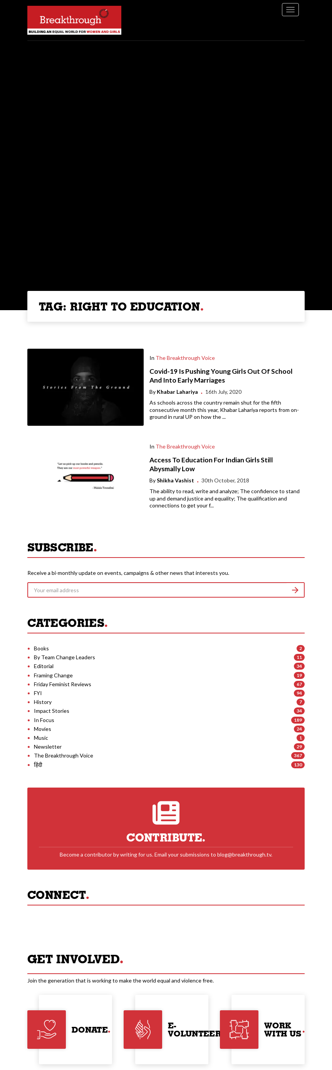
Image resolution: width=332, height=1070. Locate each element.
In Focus (44, 720)
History (43, 702)
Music (41, 737)
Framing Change (53, 675)
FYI (38, 693)
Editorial (44, 666)
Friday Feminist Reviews (62, 684)
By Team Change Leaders (64, 657)
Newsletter (48, 746)
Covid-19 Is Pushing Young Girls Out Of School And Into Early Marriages (221, 375)
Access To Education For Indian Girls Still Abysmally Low (211, 464)
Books (41, 648)
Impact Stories (51, 710)
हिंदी (38, 764)
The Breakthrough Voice (185, 357)
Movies (42, 729)
